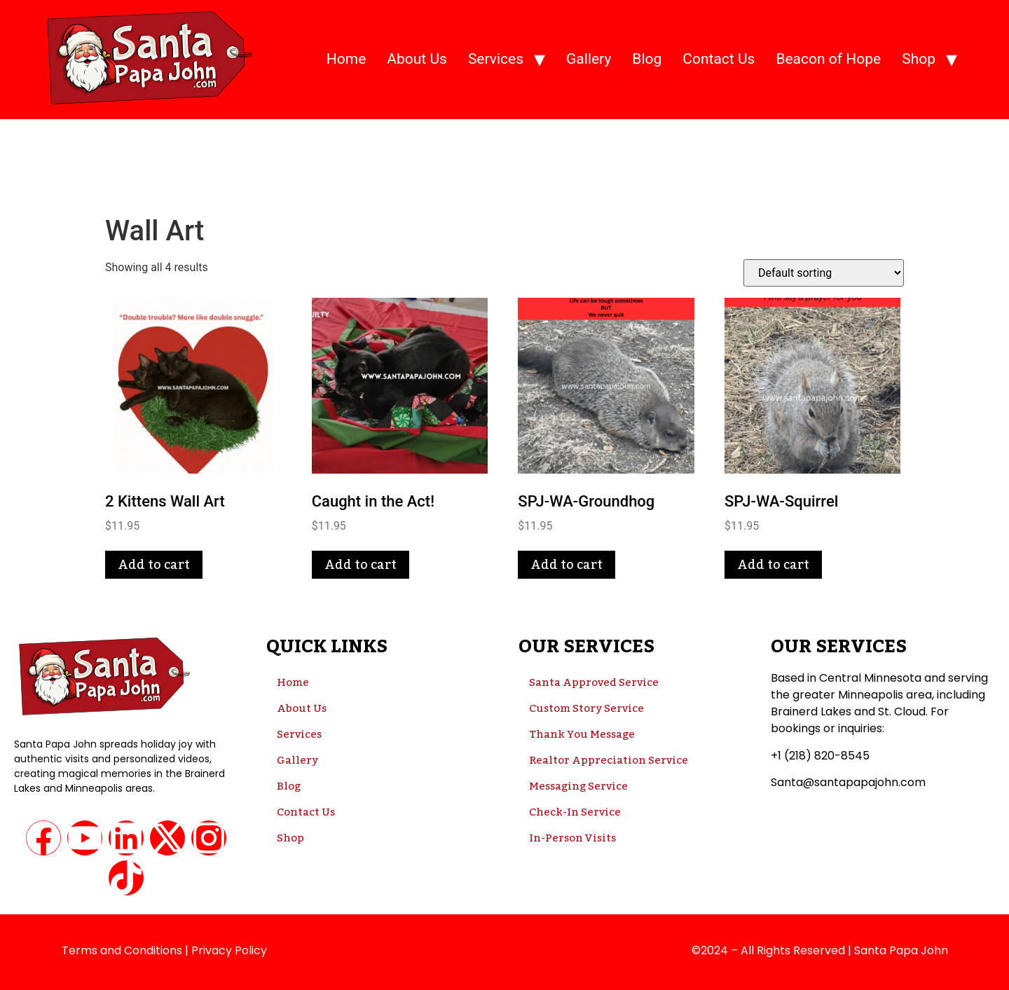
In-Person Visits (572, 837)
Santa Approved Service (594, 682)
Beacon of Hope (828, 58)
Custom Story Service (586, 708)
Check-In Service (575, 812)
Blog (646, 58)
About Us (417, 58)
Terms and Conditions (122, 950)
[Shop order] (823, 273)
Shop (918, 58)
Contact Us (718, 58)
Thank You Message (582, 734)
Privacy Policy (229, 950)
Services (495, 58)
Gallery (588, 58)
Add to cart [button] (154, 564)
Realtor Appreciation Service (608, 760)
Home (346, 58)
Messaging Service (578, 786)
